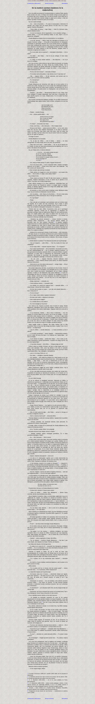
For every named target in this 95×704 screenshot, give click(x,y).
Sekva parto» (37, 3)
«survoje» (46, 0)
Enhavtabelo (64, 3)
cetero (62, 0)
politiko (59, 0)
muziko (50, 0)
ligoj (65, 0)
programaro (54, 0)
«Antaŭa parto (30, 3)
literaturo (42, 0)
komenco (30, 0)
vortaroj (38, 0)
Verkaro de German (49, 3)
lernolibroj (34, 0)
